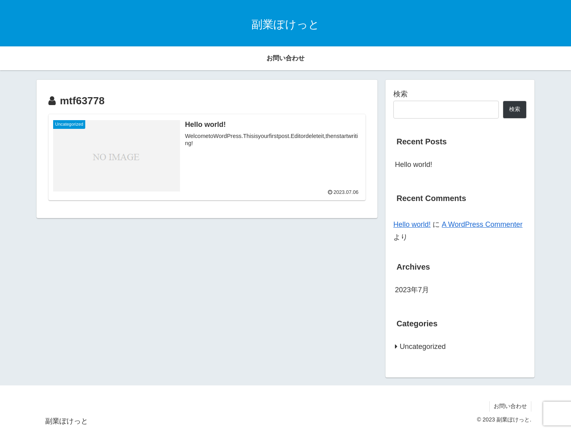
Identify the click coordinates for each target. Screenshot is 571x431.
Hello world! (413, 165)
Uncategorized (423, 347)
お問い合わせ (510, 406)
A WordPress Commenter (482, 224)
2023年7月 (412, 290)
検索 (400, 94)
